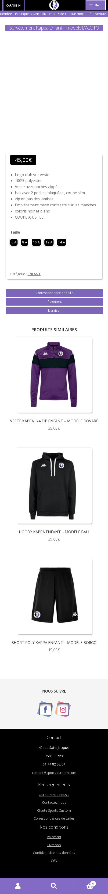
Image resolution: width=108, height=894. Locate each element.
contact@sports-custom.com (54, 772)
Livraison (54, 310)
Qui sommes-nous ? (54, 794)
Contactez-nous (54, 802)
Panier (84, 882)
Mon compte (18, 886)
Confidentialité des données (54, 852)
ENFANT (34, 274)
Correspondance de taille (54, 293)
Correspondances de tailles (54, 818)
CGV (54, 860)
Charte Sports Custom (54, 810)
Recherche (54, 886)
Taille (15, 232)
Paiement (54, 301)
